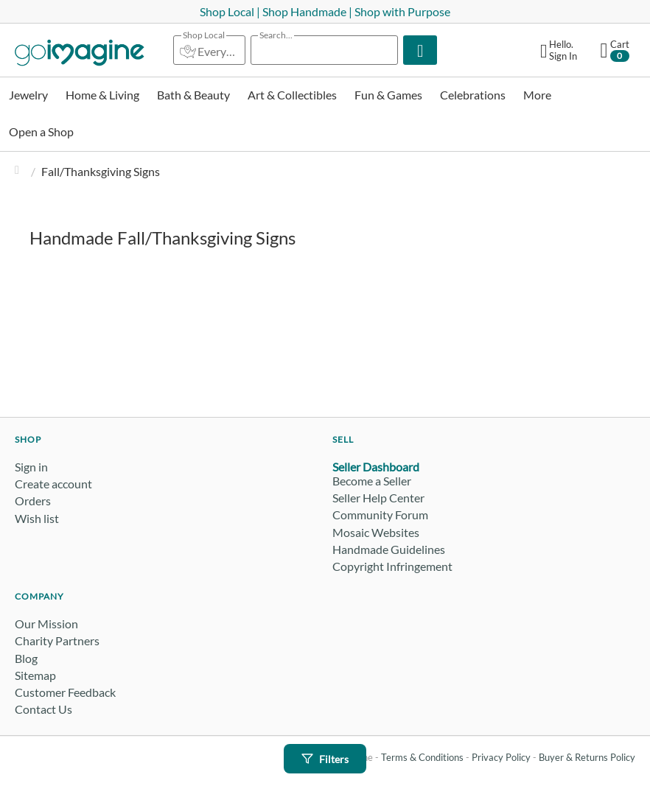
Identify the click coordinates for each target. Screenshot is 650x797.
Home (21, 171)
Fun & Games (388, 95)
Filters (325, 759)
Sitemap (35, 675)
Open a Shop (41, 131)
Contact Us (43, 709)
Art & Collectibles (292, 95)
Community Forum (380, 515)
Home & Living (102, 95)
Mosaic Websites (375, 532)
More (537, 95)
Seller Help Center (378, 498)
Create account (53, 484)
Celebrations (473, 95)
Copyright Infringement (392, 566)
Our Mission (46, 624)
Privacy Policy (501, 757)
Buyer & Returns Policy (587, 757)
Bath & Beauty (193, 95)
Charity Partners (57, 640)
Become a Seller (371, 481)
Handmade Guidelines (388, 549)
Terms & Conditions (422, 757)
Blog (26, 658)
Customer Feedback (65, 692)
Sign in (31, 467)
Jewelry (28, 95)
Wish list (37, 518)
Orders (33, 501)
